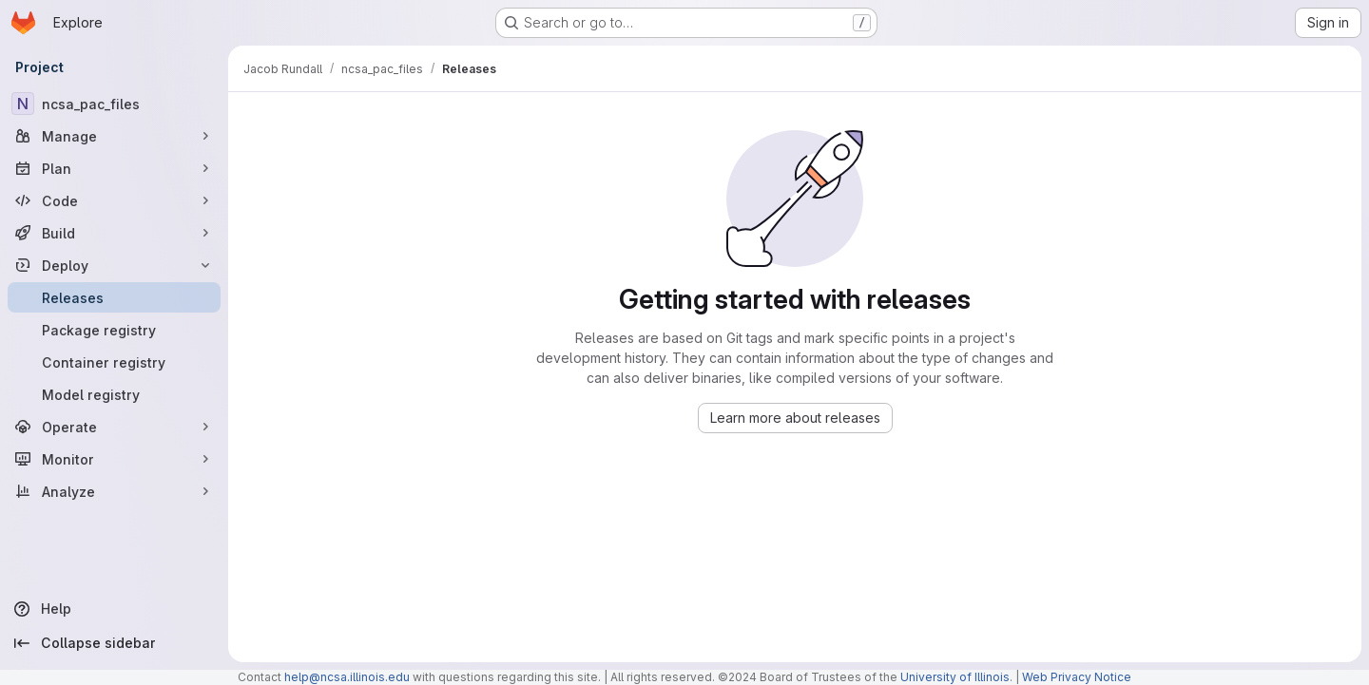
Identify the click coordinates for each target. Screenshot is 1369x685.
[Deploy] (114, 265)
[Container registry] (114, 362)
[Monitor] (114, 459)
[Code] (114, 200)
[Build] (114, 233)
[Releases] (114, 297)
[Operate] (114, 426)
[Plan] (114, 168)
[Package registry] (114, 329)
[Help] (114, 609)
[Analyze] (114, 491)
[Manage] (114, 136)
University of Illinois (955, 677)
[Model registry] (114, 394)
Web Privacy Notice (1076, 677)
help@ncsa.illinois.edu (347, 677)
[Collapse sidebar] (114, 643)
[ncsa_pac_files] (114, 103)
